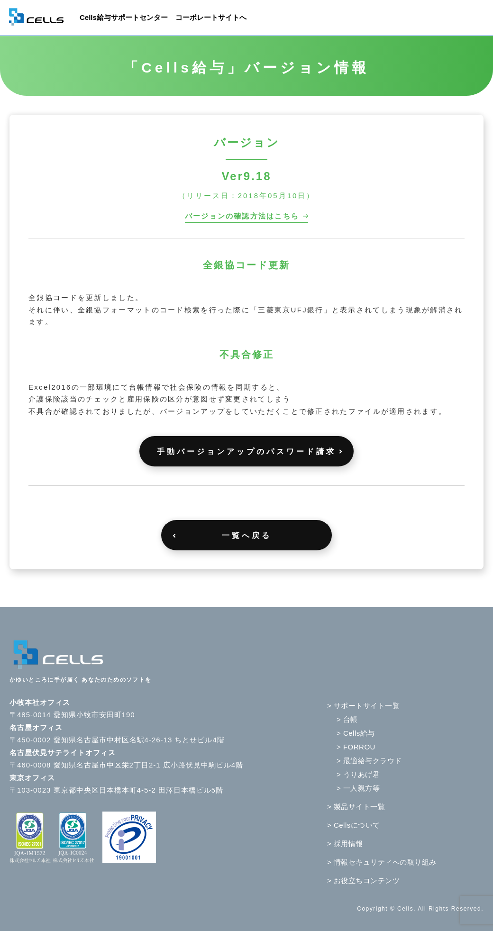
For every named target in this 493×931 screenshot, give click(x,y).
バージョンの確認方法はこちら (242, 216)
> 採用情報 (345, 844)
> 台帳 (347, 719)
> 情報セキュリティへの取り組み (382, 862)
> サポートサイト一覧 (363, 706)
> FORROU (356, 747)
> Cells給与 (356, 733)
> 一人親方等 (358, 788)
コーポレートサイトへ (210, 17)
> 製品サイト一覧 (356, 807)
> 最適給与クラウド (369, 761)
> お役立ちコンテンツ (363, 880)
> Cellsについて (353, 825)
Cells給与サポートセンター (124, 17)
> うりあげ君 (358, 774)
